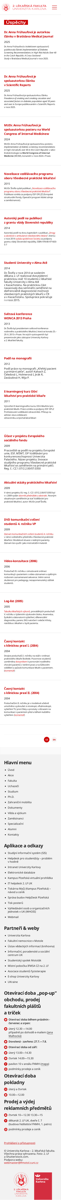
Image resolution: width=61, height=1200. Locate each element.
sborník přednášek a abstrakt (33, 495)
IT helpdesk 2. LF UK (20, 883)
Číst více (30, 49)
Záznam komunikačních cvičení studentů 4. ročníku (28, 533)
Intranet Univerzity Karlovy (24, 867)
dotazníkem (21, 661)
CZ (47, 739)
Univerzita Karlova (19, 935)
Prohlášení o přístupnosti (19, 1143)
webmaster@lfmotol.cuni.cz (21, 1163)
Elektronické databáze (21, 872)
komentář (9, 670)
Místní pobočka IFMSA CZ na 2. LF (28, 966)
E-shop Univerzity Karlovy (23, 976)
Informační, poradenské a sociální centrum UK (29, 953)
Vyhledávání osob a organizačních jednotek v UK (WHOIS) (29, 910)
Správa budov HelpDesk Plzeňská (28, 897)
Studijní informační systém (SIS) (27, 853)
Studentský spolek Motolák (24, 960)
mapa (44, 1064)
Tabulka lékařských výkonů (17, 611)
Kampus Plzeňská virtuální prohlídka (30, 878)
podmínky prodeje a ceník (25, 1069)
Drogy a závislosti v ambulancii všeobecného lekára (29, 234)
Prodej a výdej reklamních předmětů (27, 1104)
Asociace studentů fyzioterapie (27, 971)
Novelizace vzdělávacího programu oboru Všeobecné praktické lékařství (30, 190)
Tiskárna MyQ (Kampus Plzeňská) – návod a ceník (29, 890)
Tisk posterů (15, 903)
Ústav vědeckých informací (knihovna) (31, 946)
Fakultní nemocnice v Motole (25, 941)
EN (54, 739)
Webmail (13, 917)
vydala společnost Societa (27, 238)
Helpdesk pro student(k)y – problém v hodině (30, 860)
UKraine (13, 982)
